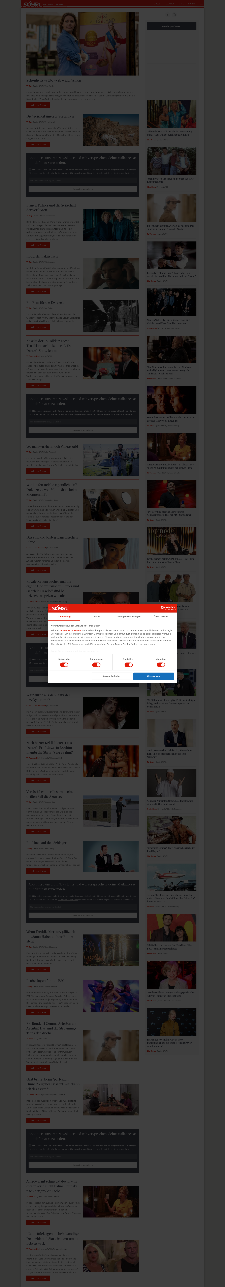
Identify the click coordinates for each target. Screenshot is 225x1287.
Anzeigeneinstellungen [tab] (128, 616)
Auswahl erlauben (112, 676)
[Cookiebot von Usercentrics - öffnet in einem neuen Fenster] (163, 608)
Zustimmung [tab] (64, 616)
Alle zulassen (153, 676)
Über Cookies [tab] (161, 616)
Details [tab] (96, 616)
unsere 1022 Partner (71, 630)
